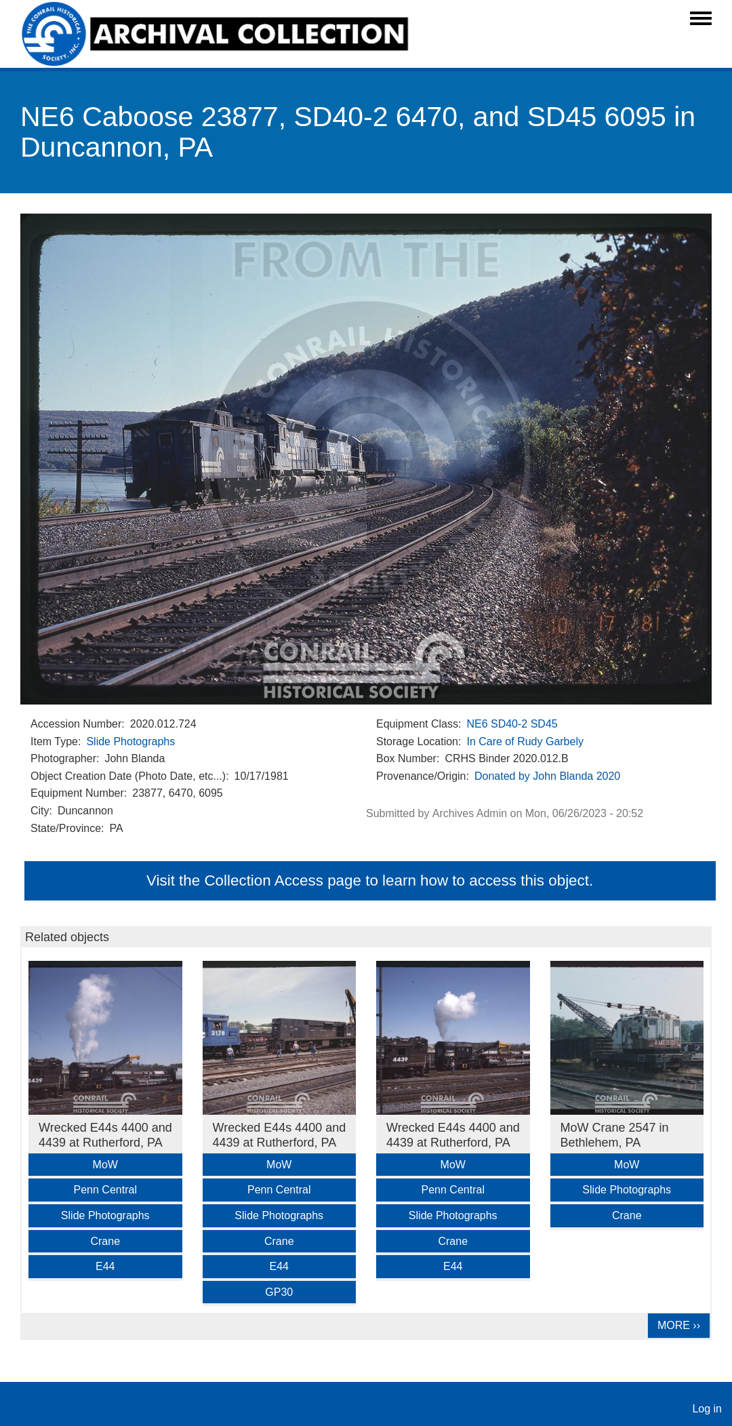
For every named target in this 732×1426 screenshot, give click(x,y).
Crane (105, 1241)
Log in (707, 1408)
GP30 (279, 1292)
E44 (105, 1266)
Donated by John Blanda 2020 (547, 776)
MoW (105, 1164)
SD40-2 (509, 724)
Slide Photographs (130, 741)
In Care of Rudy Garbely (525, 741)
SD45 (544, 724)
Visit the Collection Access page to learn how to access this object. (369, 880)
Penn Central (105, 1189)
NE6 (476, 724)
